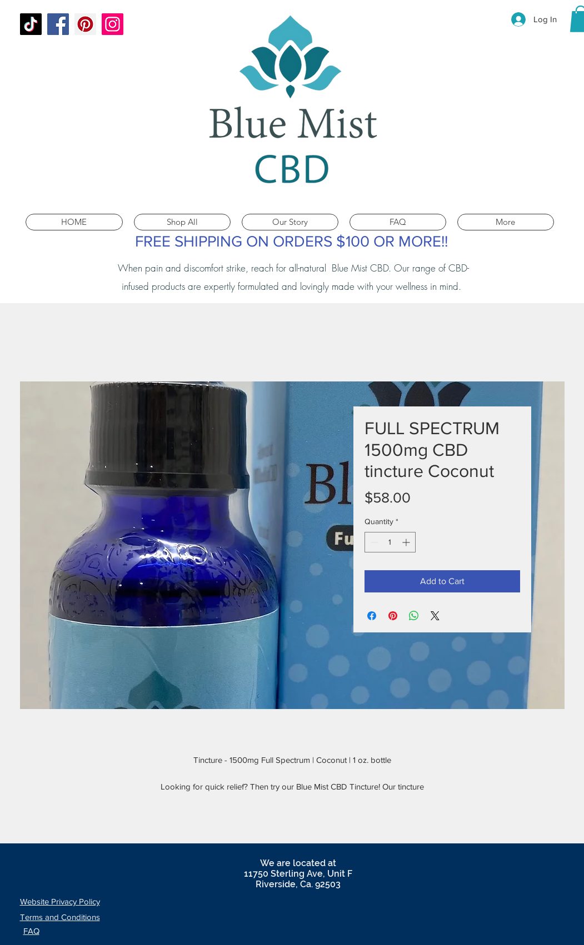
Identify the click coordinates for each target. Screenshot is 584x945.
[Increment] (407, 542)
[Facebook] (58, 24)
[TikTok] (31, 24)
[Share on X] (435, 615)
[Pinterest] (85, 24)
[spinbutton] (390, 542)
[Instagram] (112, 24)
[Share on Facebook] (371, 615)
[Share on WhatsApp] (414, 615)
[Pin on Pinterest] (393, 615)
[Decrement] (373, 542)
